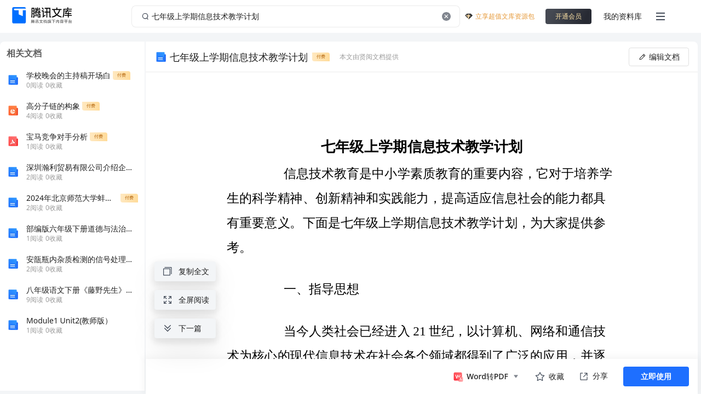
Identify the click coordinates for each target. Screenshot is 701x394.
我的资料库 (623, 16)
